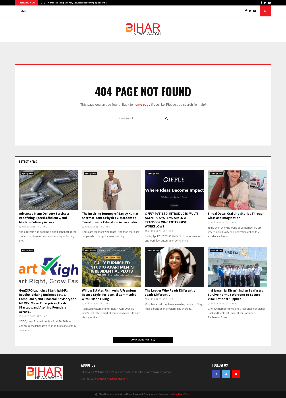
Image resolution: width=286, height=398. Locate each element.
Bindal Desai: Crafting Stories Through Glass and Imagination (236, 216)
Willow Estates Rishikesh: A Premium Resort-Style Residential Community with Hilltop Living (109, 295)
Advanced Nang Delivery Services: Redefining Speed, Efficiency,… (81, 3)
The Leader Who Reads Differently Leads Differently (170, 293)
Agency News (27, 174)
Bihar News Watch (181, 394)
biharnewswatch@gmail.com (111, 378)
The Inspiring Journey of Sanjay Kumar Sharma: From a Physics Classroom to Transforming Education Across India (110, 218)
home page (142, 104)
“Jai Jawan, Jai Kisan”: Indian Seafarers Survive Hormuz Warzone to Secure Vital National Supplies (235, 295)
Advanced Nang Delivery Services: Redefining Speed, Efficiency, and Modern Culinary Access (44, 218)
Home (22, 10)
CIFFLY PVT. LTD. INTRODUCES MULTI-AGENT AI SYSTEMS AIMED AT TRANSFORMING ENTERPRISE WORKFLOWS (172, 220)
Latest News (28, 161)
